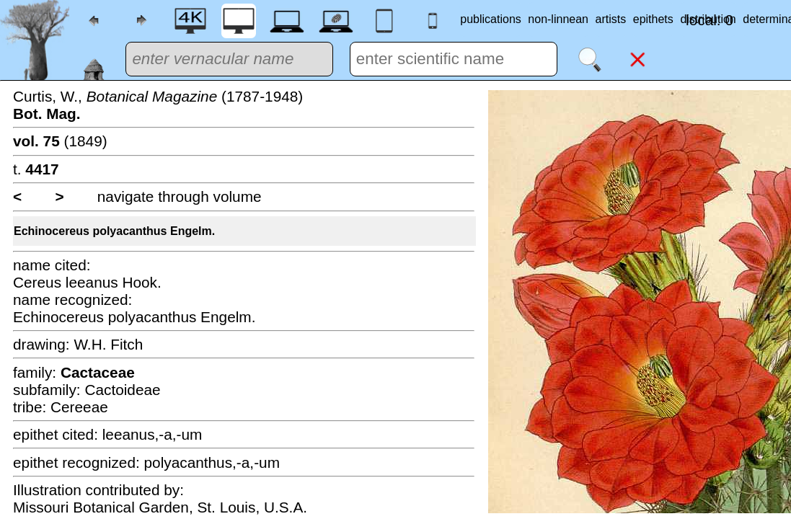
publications (490, 19)
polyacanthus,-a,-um (212, 462)
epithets (653, 19)
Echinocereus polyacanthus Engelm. (114, 231)
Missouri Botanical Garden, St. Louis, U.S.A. (160, 507)
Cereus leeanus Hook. (87, 282)
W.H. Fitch (108, 344)
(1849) (60, 141)
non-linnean (558, 19)
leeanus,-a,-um (152, 434)
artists (611, 19)
